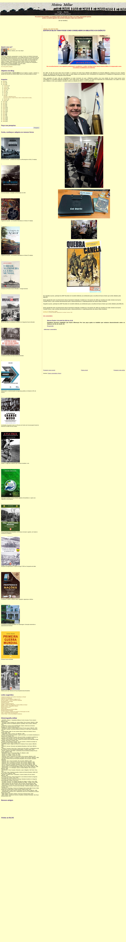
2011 (4, 118)
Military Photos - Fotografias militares (9, 706)
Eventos (68, 312)
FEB (71, 312)
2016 (4, 111)
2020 (4, 106)
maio (5, 94)
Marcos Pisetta (51, 320)
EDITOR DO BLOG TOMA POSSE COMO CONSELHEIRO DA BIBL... (17, 97)
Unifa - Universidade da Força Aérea (9, 712)
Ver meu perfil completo (7, 66)
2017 (4, 110)
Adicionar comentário (50, 329)
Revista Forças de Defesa (7, 710)
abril (5, 95)
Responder (50, 326)
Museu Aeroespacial (5, 707)
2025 (4, 82)
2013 (4, 115)
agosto (5, 89)
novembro (6, 85)
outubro (5, 87)
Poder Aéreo (4, 708)
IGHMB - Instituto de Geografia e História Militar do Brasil (14, 704)
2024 (4, 84)
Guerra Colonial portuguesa (7, 703)
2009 (4, 121)
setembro (6, 88)
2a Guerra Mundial (52, 312)
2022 (4, 103)
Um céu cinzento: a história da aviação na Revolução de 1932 (15, 711)
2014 (4, 114)
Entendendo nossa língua (7, 701)
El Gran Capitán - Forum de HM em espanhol (11, 700)
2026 (4, 81)
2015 (4, 113)
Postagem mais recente (49, 370)
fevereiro (6, 99)
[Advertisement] (10, 35)
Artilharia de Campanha (6, 698)
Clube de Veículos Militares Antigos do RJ (10, 699)
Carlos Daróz (12, 49)
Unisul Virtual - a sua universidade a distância (11, 713)
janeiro (5, 100)
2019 (4, 107)
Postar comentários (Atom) (54, 373)
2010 (4, 119)
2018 (4, 108)
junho (5, 92)
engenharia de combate (61, 312)
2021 (4, 104)
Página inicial (84, 370)
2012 (4, 117)
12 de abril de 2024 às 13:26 (64, 320)
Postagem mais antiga (119, 370)
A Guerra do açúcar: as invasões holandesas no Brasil (13, 696)
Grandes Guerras (5, 702)
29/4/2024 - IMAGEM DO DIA (9, 96)
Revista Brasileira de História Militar (9, 709)
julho (5, 91)
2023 (4, 101)
